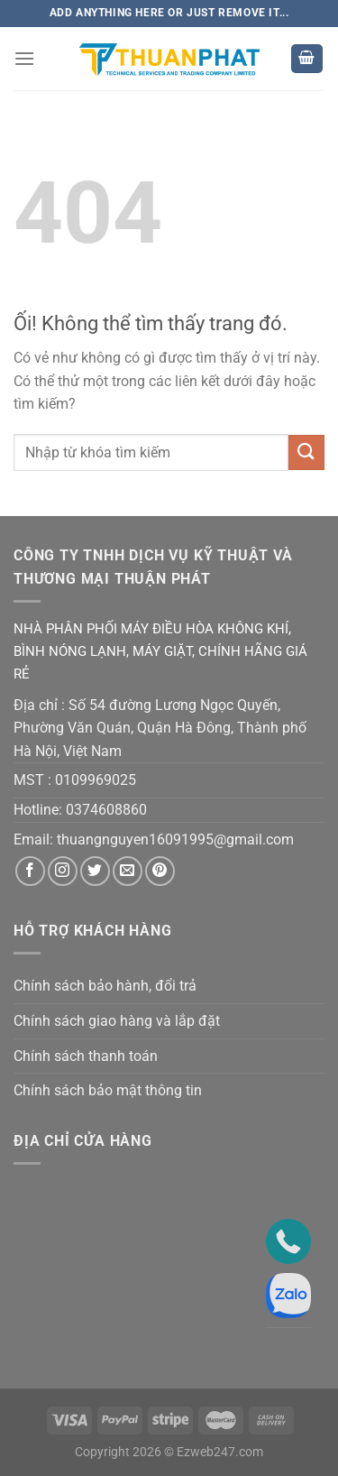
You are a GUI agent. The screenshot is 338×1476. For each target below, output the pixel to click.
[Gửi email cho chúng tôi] (127, 871)
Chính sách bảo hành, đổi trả (105, 985)
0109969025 (95, 780)
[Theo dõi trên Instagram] (63, 871)
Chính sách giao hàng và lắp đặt (117, 1020)
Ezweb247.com (220, 1452)
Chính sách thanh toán (86, 1056)
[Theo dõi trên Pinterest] (160, 871)
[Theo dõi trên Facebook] (30, 871)
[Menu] (24, 58)
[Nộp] (306, 452)
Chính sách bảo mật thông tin (108, 1090)
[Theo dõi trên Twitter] (95, 871)
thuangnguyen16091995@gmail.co (169, 839)
